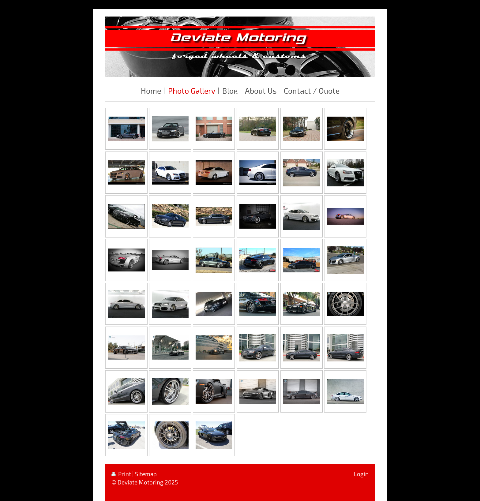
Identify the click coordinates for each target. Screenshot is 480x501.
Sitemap (146, 473)
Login (361, 473)
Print (121, 473)
